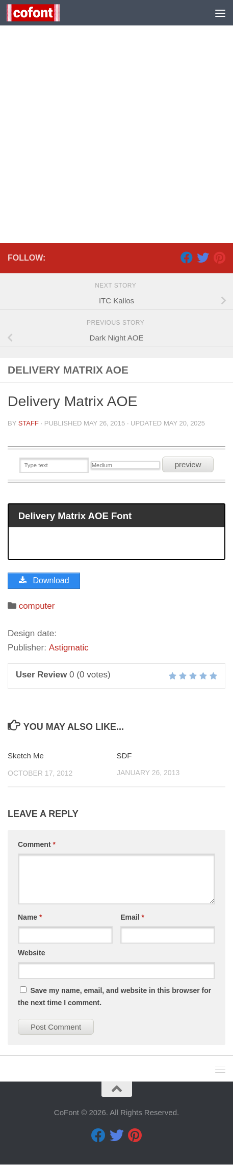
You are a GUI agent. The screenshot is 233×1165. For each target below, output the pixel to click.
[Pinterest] (219, 257)
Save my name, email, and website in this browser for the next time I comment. (114, 996)
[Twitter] (203, 257)
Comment (37, 844)
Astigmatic (68, 647)
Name (30, 917)
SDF (124, 756)
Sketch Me (26, 756)
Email (132, 917)
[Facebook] (186, 257)
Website (31, 953)
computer (37, 606)
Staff (28, 423)
